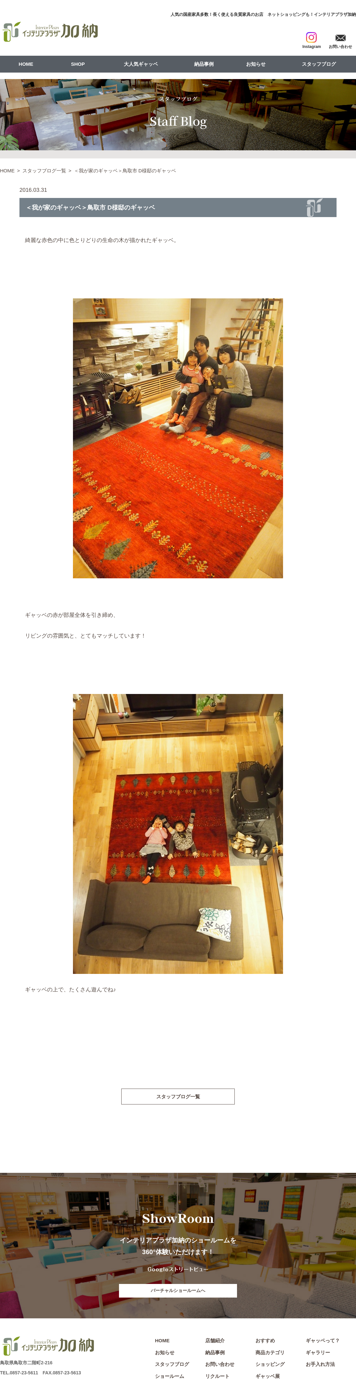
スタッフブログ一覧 (44, 170)
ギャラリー (318, 1353)
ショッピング (270, 1365)
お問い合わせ (219, 1365)
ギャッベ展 (267, 1377)
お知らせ (256, 64)
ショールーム (169, 1377)
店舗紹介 (215, 1341)
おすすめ (265, 1341)
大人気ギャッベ (141, 64)
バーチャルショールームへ (178, 1291)
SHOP (78, 64)
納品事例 (204, 64)
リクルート (217, 1377)
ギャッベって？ (323, 1341)
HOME (26, 64)
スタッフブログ (319, 64)
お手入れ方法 (320, 1365)
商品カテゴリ (270, 1353)
